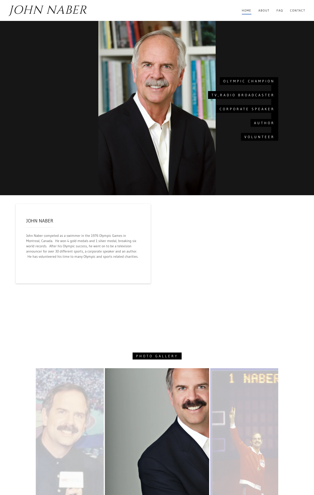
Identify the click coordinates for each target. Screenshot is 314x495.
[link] (50, 12)
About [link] (264, 10)
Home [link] (246, 10)
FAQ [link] (279, 10)
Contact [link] (297, 10)
